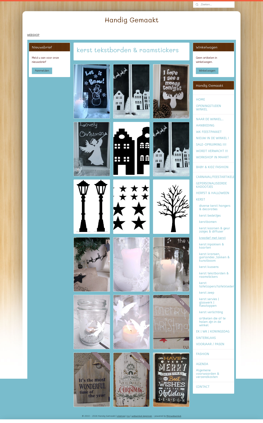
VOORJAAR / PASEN (210, 344)
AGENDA (202, 364)
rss (128, 416)
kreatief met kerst (212, 238)
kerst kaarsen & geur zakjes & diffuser (214, 229)
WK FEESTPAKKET (209, 132)
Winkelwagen (207, 70)
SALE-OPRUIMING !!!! (211, 144)
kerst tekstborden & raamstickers (214, 275)
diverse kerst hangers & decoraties (214, 207)
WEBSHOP (33, 35)
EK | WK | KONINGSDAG (212, 331)
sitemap (121, 416)
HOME (200, 99)
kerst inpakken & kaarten (211, 246)
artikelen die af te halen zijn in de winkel (212, 322)
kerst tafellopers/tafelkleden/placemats (216, 284)
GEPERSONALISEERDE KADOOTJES (211, 185)
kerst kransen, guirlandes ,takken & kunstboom (214, 257)
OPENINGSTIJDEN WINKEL (208, 107)
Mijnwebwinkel (173, 416)
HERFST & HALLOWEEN (212, 193)
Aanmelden (42, 70)
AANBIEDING (205, 125)
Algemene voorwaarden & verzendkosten (207, 373)
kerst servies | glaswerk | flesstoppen (209, 302)
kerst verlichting (211, 312)
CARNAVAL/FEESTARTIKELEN (215, 177)
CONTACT (203, 387)
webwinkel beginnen (142, 416)
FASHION (202, 354)
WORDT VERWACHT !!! (212, 151)
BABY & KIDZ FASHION (212, 167)
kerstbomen (208, 222)
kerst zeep (206, 292)
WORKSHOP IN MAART (212, 157)
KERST (200, 199)
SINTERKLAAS (206, 338)
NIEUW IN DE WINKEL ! (212, 138)
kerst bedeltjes (210, 215)
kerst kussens (209, 267)
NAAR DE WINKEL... (210, 119)
